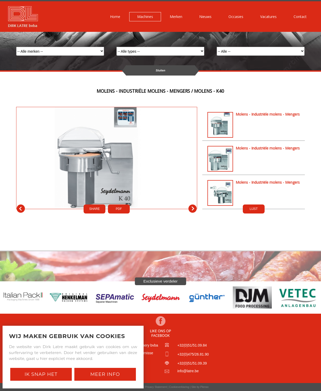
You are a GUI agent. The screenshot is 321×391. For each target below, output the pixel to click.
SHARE (94, 209)
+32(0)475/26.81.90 (193, 354)
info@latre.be (188, 371)
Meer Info (105, 374)
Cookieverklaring (179, 386)
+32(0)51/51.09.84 (192, 345)
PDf (119, 209)
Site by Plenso (199, 386)
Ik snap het (41, 374)
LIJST (254, 209)
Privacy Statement (156, 386)
